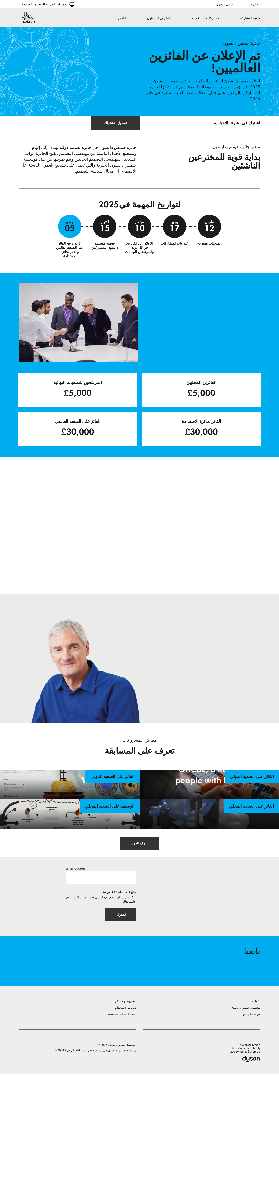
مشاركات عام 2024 (205, 18)
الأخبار (122, 18)
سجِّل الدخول (224, 4)
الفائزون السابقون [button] (158, 18)
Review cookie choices (121, 1121)
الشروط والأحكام (125, 1108)
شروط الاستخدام (125, 1115)
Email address (75, 972)
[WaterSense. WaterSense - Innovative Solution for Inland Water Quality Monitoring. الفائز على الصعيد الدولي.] (70, 815)
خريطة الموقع (251, 1122)
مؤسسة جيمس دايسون (246, 1115)
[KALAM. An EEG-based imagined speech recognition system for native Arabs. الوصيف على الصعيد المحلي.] (70, 893)
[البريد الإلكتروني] (101, 981)
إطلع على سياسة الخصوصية (119, 996)
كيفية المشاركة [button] (250, 18)
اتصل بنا (255, 4)
